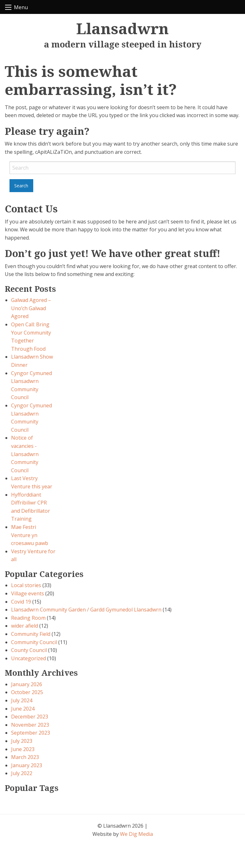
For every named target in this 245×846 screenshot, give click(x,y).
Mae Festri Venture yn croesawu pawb (29, 535)
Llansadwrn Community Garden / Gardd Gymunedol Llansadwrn (86, 609)
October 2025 (27, 692)
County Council (29, 650)
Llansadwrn (122, 28)
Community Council (34, 642)
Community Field (30, 633)
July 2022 (21, 773)
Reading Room (28, 617)
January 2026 (26, 684)
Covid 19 (21, 601)
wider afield (24, 625)
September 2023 (30, 732)
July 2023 (21, 740)
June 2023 (23, 749)
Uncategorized (28, 658)
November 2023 (30, 724)
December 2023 (29, 716)
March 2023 (25, 757)
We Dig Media (136, 833)
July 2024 (21, 700)
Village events (27, 593)
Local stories (26, 585)
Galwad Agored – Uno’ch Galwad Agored (31, 308)
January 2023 (26, 765)
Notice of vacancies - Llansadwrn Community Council (25, 453)
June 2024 (23, 708)
